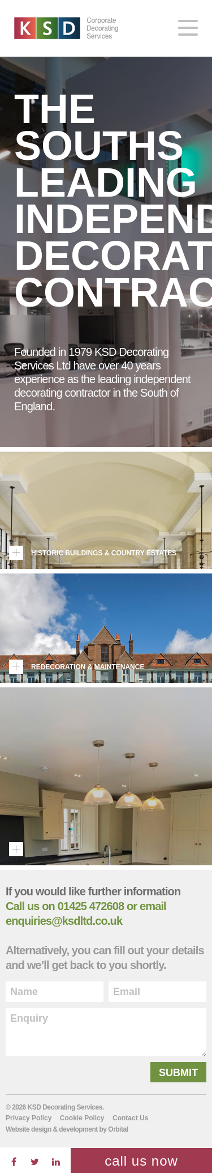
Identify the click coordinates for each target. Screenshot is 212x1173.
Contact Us (130, 1118)
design (41, 1129)
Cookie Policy (82, 1118)
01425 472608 (91, 906)
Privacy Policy (28, 1118)
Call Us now (141, 1160)
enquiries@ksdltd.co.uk (64, 921)
